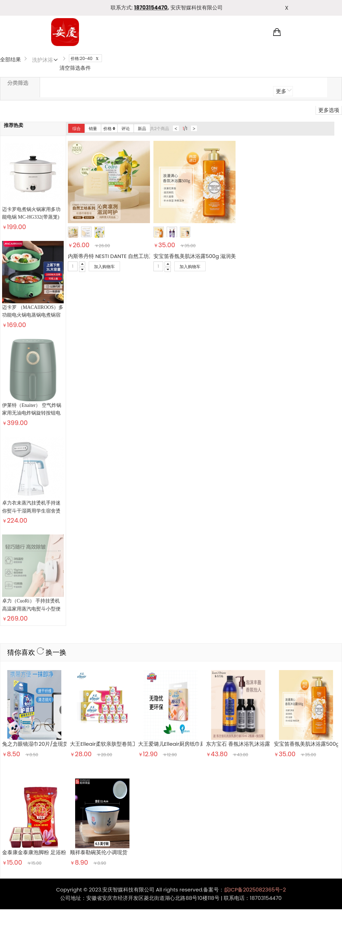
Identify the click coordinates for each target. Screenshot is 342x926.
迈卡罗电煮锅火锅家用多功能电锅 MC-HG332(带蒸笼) (31, 213)
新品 (142, 128)
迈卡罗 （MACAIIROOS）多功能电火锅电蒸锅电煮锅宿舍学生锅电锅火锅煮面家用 (32, 315)
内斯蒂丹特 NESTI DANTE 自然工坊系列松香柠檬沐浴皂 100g (138, 256)
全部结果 (10, 59)
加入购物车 (104, 267)
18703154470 (151, 7)
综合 (76, 128)
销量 (93, 128)
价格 (109, 128)
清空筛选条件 (75, 67)
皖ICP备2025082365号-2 (255, 726)
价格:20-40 (86, 58)
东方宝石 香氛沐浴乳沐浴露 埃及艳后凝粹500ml (262, 580)
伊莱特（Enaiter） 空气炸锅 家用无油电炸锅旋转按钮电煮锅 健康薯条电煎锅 (31, 358)
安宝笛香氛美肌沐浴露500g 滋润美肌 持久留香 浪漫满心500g (226, 256)
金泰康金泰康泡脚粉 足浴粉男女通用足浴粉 (52, 689)
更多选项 (328, 110)
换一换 (51, 489)
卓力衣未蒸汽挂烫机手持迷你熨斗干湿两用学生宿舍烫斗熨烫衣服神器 (31, 402)
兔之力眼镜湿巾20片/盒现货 (35, 580)
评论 (125, 128)
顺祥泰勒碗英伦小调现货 (98, 689)
